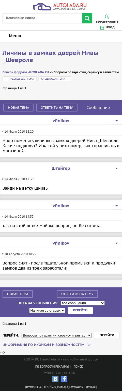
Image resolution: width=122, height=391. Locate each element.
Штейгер (61, 168)
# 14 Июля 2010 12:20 (18, 131)
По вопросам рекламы (52, 367)
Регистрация (107, 22)
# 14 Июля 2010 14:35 (18, 216)
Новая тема (18, 107)
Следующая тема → (54, 78)
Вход (110, 27)
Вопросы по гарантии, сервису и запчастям (86, 72)
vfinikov (61, 120)
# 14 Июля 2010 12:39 (18, 179)
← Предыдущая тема (19, 78)
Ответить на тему (57, 107)
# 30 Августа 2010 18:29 (19, 254)
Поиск (78, 367)
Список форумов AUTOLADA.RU (26, 72)
